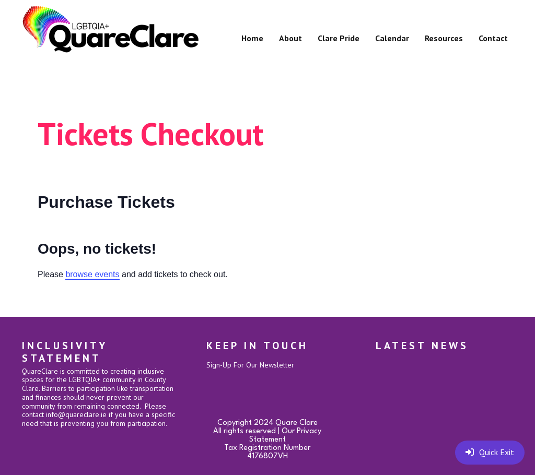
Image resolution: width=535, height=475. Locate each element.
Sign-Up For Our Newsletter (250, 365)
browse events (92, 274)
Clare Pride (338, 38)
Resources (444, 38)
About (290, 38)
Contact (493, 38)
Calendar (392, 38)
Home (252, 38)
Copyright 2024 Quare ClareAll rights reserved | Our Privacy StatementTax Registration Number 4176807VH (267, 439)
